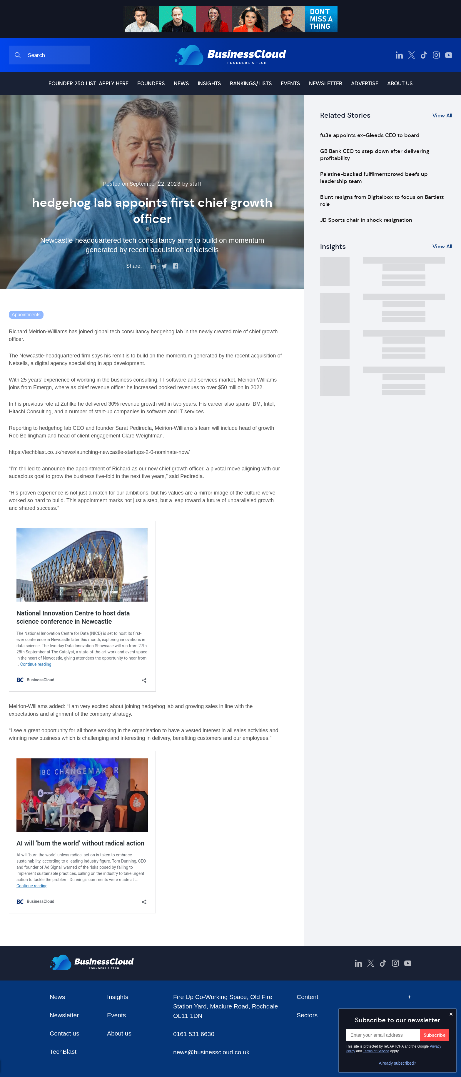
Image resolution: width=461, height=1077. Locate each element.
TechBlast (63, 1051)
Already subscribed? (397, 1063)
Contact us (64, 1033)
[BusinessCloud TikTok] (423, 55)
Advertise (364, 83)
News (181, 83)
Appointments (26, 314)
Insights (209, 83)
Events (290, 83)
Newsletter (325, 83)
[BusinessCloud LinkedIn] (399, 55)
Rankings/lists (251, 83)
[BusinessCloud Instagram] (436, 55)
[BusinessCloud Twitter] (411, 55)
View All (442, 115)
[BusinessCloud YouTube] (448, 55)
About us (400, 83)
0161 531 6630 (193, 1034)
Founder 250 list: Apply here (88, 83)
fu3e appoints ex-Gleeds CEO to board (370, 135)
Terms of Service (376, 1051)
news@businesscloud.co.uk (211, 1052)
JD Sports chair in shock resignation (366, 220)
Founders (151, 83)
